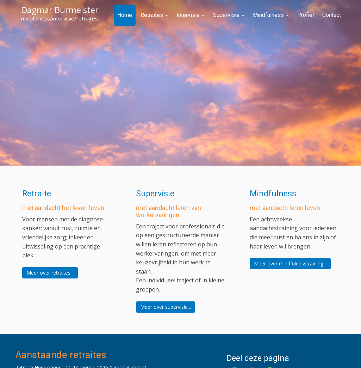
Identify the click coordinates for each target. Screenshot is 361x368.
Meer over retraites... (50, 272)
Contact (331, 15)
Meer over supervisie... (165, 306)
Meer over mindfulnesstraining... (290, 263)
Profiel (305, 15)
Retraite (36, 193)
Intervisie (190, 15)
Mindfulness (271, 15)
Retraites (154, 15)
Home (124, 15)
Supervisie (228, 15)
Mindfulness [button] (273, 193)
